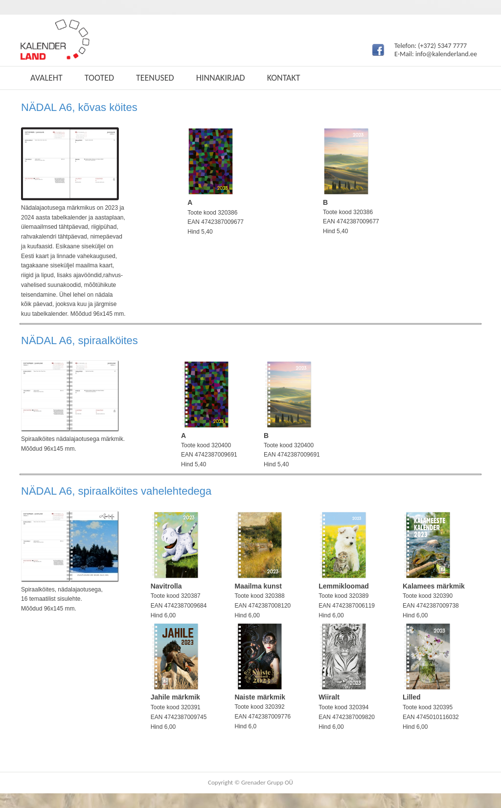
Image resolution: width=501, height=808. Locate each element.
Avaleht (46, 77)
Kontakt (283, 77)
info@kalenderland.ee (446, 54)
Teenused (155, 77)
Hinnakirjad (220, 77)
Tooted (99, 77)
